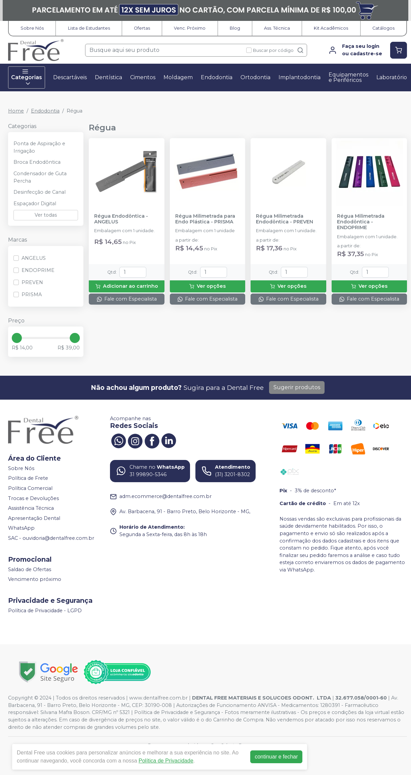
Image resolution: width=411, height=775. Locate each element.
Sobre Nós (32, 28)
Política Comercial (30, 488)
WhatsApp (21, 528)
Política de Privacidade (166, 761)
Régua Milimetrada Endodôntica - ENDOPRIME (360, 222)
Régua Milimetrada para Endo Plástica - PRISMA (205, 219)
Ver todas (46, 215)
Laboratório (391, 77)
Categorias (26, 77)
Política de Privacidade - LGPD (45, 611)
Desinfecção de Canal (39, 192)
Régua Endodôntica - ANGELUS (121, 219)
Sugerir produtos (296, 387)
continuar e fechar (276, 757)
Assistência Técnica (31, 508)
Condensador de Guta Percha (40, 177)
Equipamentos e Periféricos (348, 77)
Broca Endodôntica (37, 162)
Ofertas (142, 28)
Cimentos (142, 77)
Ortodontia (255, 77)
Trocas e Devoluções (33, 498)
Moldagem (178, 77)
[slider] (17, 338)
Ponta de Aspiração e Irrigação (39, 147)
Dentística (108, 77)
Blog (235, 28)
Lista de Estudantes (89, 28)
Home (16, 111)
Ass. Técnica (277, 28)
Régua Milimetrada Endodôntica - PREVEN (284, 219)
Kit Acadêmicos (331, 28)
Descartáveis (70, 77)
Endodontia (216, 77)
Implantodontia (299, 77)
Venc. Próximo (190, 28)
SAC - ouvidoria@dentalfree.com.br (51, 538)
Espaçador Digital (34, 203)
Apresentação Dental (34, 518)
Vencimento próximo (34, 580)
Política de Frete (28, 478)
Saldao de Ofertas (29, 569)
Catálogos (383, 28)
